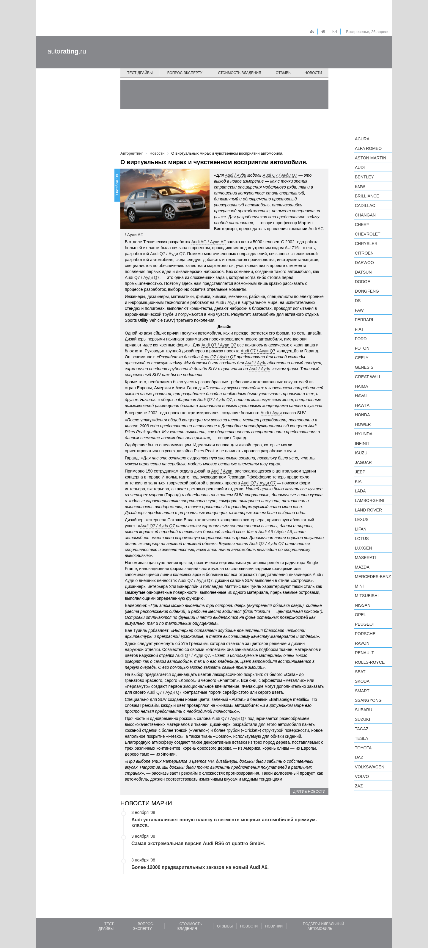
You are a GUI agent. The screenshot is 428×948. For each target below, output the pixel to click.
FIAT (359, 329)
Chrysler (366, 243)
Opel (360, 614)
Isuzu (361, 453)
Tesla (361, 738)
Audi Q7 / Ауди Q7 (167, 253)
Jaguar (363, 462)
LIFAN (360, 529)
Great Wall (368, 376)
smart (362, 690)
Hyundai (364, 433)
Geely (362, 357)
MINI (359, 586)
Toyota (363, 747)
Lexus (362, 519)
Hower (363, 424)
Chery (362, 224)
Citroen (364, 253)
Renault (364, 652)
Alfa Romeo (368, 148)
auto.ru (67, 51)
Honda (362, 414)
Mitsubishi (367, 595)
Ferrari (364, 319)
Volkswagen (369, 767)
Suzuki (362, 719)
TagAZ (362, 728)
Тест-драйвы (140, 73)
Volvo (362, 776)
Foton (362, 348)
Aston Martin (370, 158)
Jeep (360, 472)
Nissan (362, 605)
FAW (359, 310)
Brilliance (367, 196)
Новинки (274, 926)
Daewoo (364, 262)
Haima (361, 386)
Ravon (362, 643)
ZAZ (359, 786)
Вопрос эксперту (184, 73)
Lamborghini (369, 500)
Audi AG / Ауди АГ (208, 241)
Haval (361, 395)
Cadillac (365, 205)
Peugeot (365, 624)
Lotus (362, 538)
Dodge (362, 281)
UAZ (359, 757)
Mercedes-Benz (373, 576)
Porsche (365, 633)
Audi (360, 167)
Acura (362, 138)
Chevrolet (367, 234)
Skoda (362, 681)
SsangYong (368, 700)
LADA (360, 491)
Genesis (364, 367)
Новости (313, 73)
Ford (361, 338)
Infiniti (363, 443)
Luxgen (363, 548)
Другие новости (309, 792)
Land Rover (368, 510)
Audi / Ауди (235, 175)
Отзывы (284, 73)
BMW (360, 186)
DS (358, 300)
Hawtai (363, 405)
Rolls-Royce (370, 662)
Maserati (365, 557)
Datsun (363, 272)
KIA (358, 481)
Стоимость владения (239, 73)
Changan (365, 215)
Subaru (363, 709)
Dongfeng (367, 291)
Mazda (362, 567)
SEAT (360, 671)
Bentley (364, 177)
